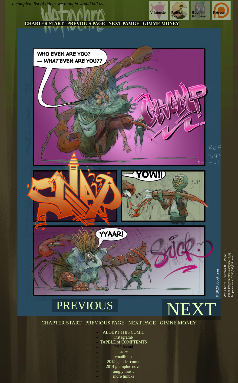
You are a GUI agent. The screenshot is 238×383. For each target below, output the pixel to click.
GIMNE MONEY (178, 323)
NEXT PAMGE (123, 23)
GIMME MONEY (161, 23)
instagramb (123, 337)
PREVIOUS (84, 305)
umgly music (124, 371)
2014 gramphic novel (124, 366)
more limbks (123, 376)
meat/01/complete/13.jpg (229, 267)
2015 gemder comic (123, 361)
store (123, 352)
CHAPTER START (61, 323)
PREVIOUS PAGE (86, 23)
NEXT (191, 309)
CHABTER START (44, 23)
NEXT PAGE (142, 323)
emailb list (123, 356)
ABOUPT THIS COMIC (123, 332)
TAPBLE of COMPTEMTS (123, 342)
